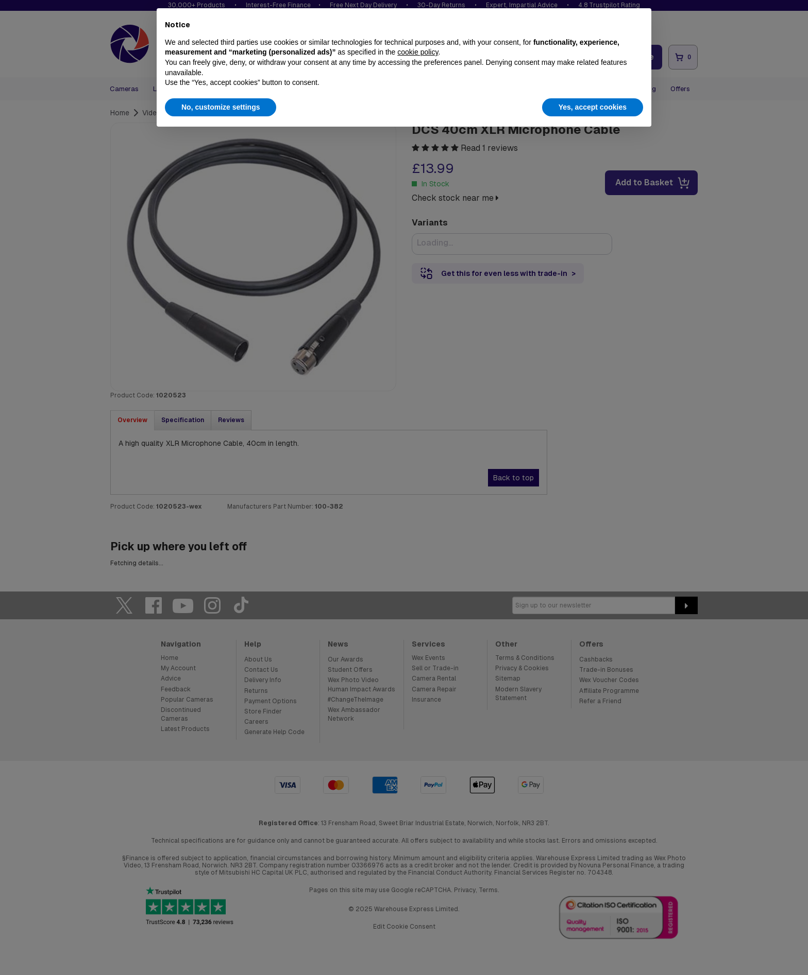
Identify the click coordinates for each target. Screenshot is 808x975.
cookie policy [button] (417, 52)
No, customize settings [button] (220, 107)
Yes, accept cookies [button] (593, 107)
